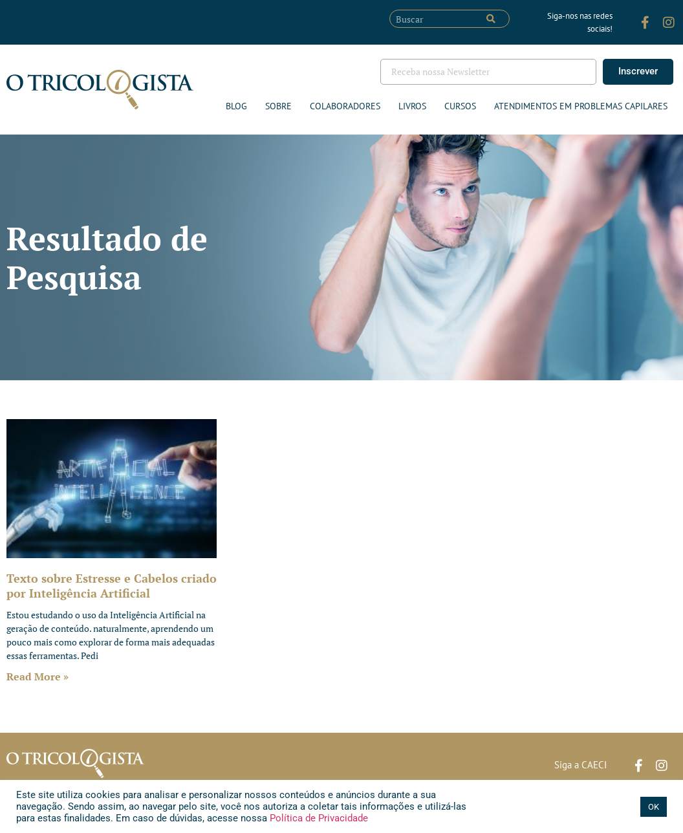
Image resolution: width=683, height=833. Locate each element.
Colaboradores (345, 106)
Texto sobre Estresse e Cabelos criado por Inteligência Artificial (111, 585)
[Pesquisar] (491, 18)
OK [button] (653, 807)
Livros (412, 106)
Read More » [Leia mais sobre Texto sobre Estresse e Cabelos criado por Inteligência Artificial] (37, 676)
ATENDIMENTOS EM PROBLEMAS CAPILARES (580, 106)
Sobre (278, 106)
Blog (236, 106)
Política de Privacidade (317, 818)
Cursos (460, 106)
